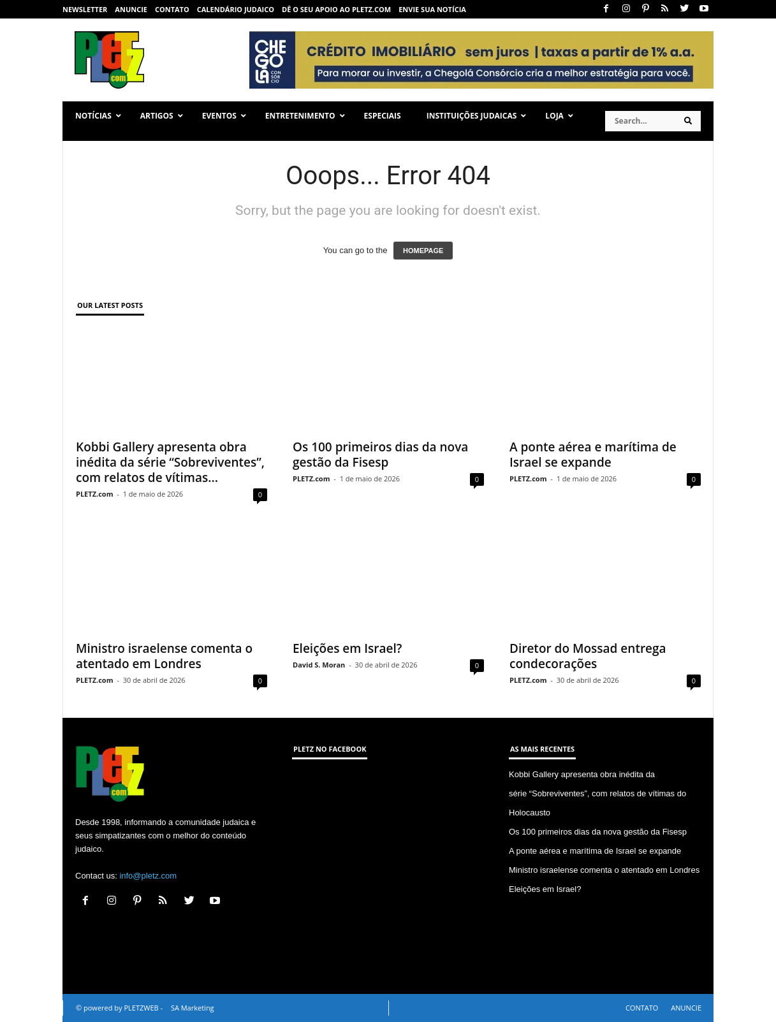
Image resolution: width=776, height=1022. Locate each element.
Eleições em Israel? (347, 648)
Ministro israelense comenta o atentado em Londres (164, 656)
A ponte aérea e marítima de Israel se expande (593, 455)
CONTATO (172, 9)
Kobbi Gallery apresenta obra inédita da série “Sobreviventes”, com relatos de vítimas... (170, 462)
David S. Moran (319, 664)
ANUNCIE (131, 9)
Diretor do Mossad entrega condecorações (587, 656)
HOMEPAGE (423, 250)
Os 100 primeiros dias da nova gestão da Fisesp (380, 455)
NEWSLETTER (84, 9)
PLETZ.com (94, 494)
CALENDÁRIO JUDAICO (235, 9)
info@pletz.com (148, 875)
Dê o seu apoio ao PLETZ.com (336, 9)
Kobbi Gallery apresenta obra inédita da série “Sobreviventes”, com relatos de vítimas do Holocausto (597, 793)
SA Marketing (192, 1007)
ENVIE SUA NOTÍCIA (432, 9)
